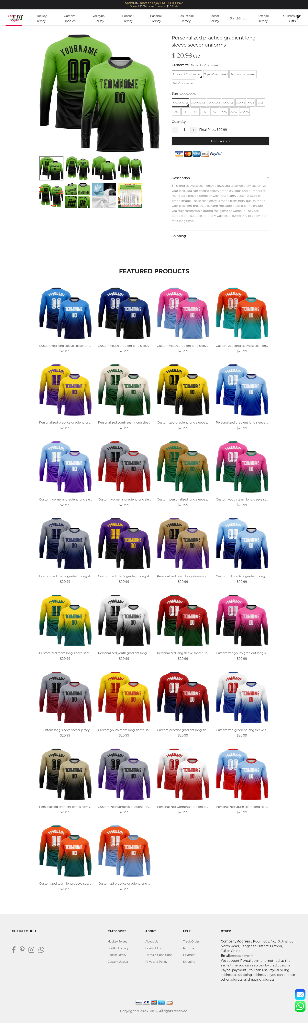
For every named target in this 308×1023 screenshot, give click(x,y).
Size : (184, 93)
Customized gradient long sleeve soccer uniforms (183, 423)
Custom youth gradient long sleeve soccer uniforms (124, 346)
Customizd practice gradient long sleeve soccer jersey (124, 884)
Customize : (196, 65)
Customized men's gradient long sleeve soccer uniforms (124, 576)
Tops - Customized (216, 74)
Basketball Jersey (186, 18)
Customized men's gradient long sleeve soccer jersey (65, 576)
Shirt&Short (238, 18)
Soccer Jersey (214, 18)
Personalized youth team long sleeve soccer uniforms (124, 423)
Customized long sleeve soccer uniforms (65, 346)
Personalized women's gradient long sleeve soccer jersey (183, 807)
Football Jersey (128, 18)
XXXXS (240, 102)
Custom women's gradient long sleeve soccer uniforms (65, 499)
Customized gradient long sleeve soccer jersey (242, 730)
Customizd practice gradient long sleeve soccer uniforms (242, 576)
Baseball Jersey (156, 18)
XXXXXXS (214, 102)
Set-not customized (243, 74)
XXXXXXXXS (181, 103)
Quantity (179, 122)
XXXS (251, 102)
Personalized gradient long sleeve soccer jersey (242, 423)
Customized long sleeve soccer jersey (242, 346)
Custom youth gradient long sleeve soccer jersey (183, 346)
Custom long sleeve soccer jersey (66, 730)
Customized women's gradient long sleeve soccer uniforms (124, 807)
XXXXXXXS (198, 102)
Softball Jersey (263, 18)
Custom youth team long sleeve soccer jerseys (242, 499)
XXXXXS (228, 102)
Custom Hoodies (69, 18)
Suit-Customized (183, 83)
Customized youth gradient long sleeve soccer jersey (242, 653)
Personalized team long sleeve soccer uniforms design (183, 576)
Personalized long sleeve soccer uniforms (183, 653)
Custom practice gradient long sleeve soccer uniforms (183, 730)
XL (214, 111)
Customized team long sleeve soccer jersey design (65, 653)
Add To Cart (220, 141)
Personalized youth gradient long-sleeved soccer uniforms (124, 653)
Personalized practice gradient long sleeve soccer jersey (65, 423)
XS (176, 111)
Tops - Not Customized (187, 75)
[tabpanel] (100, 93)
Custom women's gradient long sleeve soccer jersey (124, 499)
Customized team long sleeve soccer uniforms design (65, 884)
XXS (260, 102)
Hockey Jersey (41, 18)
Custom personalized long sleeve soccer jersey (183, 499)
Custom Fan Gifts (292, 18)
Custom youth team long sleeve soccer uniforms (124, 730)
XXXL (233, 111)
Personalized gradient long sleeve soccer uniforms (65, 807)
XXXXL (244, 111)
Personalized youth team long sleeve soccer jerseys (242, 807)
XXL (224, 111)
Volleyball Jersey (99, 18)
